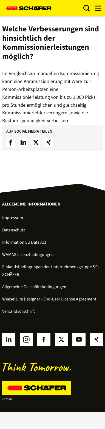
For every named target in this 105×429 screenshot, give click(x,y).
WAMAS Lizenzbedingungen (28, 255)
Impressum (12, 218)
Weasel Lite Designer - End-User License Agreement (49, 299)
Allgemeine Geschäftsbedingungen (34, 287)
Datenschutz (13, 230)
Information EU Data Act (24, 242)
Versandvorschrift (18, 311)
